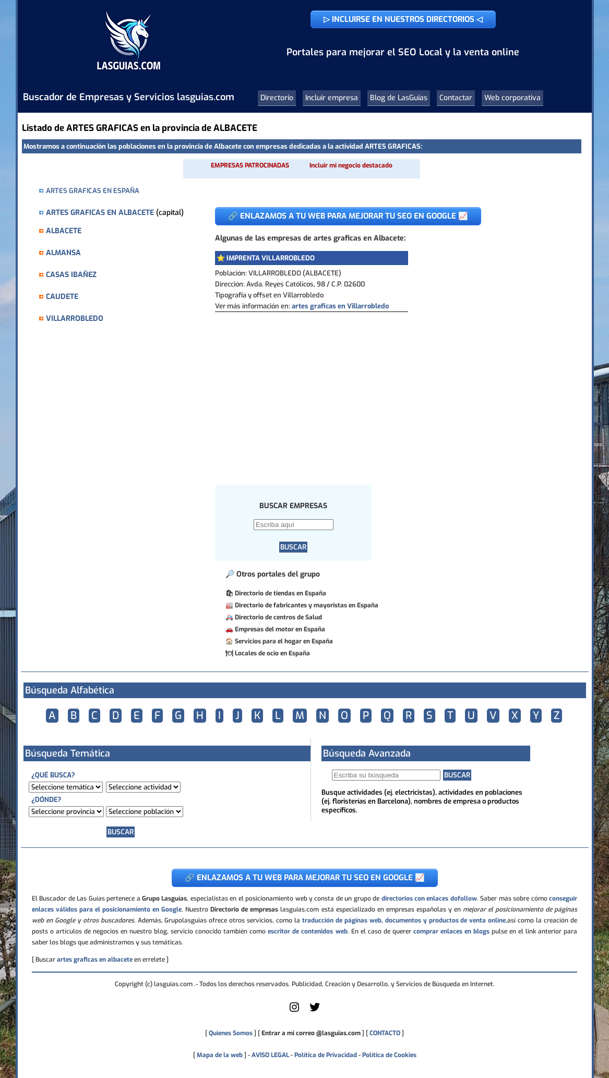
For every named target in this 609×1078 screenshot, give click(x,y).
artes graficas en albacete (95, 959)
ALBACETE (63, 231)
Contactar (455, 98)
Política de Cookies (389, 1055)
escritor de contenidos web (307, 931)
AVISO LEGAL (270, 1055)
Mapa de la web (219, 1055)
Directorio (276, 98)
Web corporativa (512, 98)
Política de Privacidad (325, 1055)
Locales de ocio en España (272, 653)
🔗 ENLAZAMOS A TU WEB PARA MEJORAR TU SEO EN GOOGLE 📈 (348, 216)
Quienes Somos (231, 1033)
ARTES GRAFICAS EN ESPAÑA (92, 190)
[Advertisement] (390, 390)
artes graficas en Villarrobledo (340, 306)
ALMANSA (63, 253)
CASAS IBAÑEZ (71, 275)
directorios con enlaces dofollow (429, 898)
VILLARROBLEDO (74, 319)
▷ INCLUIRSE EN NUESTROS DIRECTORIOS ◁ (403, 19)
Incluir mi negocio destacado (350, 165)
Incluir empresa (331, 98)
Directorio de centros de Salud (278, 617)
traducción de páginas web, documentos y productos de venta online (404, 920)
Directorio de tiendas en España (280, 593)
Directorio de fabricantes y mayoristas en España (306, 605)
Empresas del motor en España (280, 629)
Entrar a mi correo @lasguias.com (311, 1033)
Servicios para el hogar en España (284, 641)
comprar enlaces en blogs (451, 931)
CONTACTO (384, 1033)
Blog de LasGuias (398, 98)
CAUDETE (62, 297)
